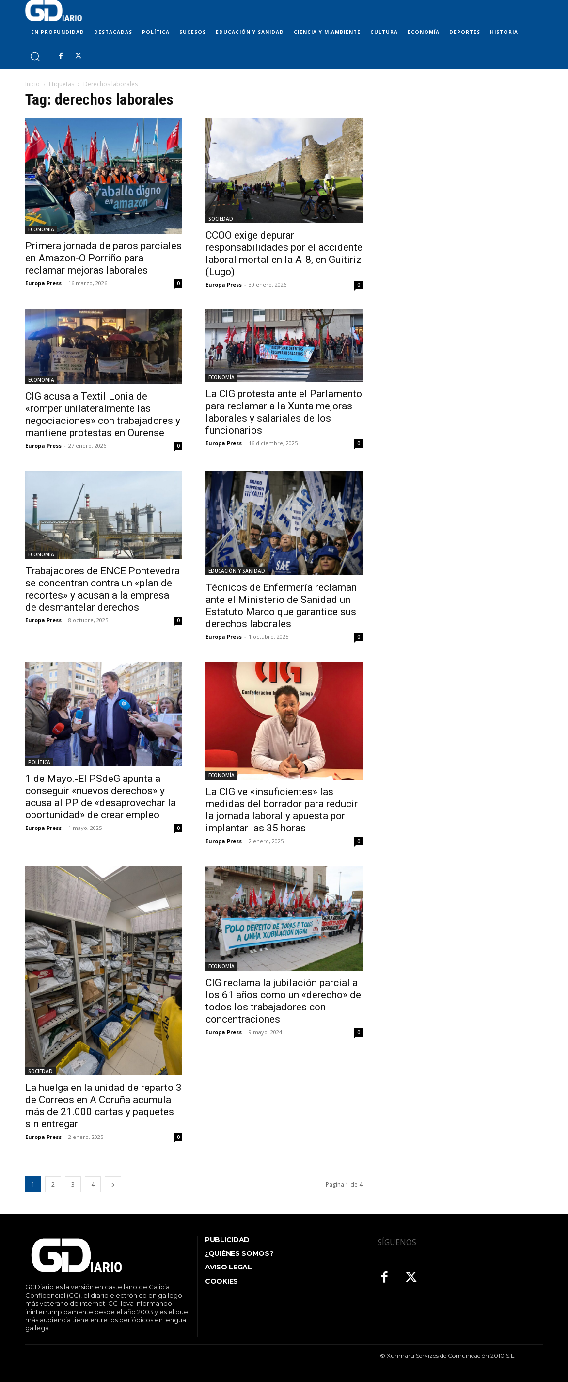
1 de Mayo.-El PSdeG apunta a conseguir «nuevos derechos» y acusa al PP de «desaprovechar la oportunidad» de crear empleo (100, 797)
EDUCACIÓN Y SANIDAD (236, 571)
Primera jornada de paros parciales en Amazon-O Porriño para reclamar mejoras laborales (103, 258)
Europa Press (43, 283)
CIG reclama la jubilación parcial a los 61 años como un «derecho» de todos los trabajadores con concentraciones (283, 1001)
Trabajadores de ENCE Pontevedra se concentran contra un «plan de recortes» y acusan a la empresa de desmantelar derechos (102, 589)
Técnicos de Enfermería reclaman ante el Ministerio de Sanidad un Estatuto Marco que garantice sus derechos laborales (281, 606)
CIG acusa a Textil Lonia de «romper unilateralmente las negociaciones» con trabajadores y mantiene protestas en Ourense (102, 414)
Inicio (32, 84)
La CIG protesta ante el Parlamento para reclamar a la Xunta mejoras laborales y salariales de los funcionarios (283, 412)
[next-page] (113, 1184)
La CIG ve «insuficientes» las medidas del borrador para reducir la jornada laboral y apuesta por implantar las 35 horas (281, 810)
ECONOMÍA (41, 229)
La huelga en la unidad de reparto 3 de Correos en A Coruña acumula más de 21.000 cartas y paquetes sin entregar (103, 1106)
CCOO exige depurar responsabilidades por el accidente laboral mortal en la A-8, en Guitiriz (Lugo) (284, 253)
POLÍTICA (39, 762)
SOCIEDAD (220, 218)
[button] (34, 56)
